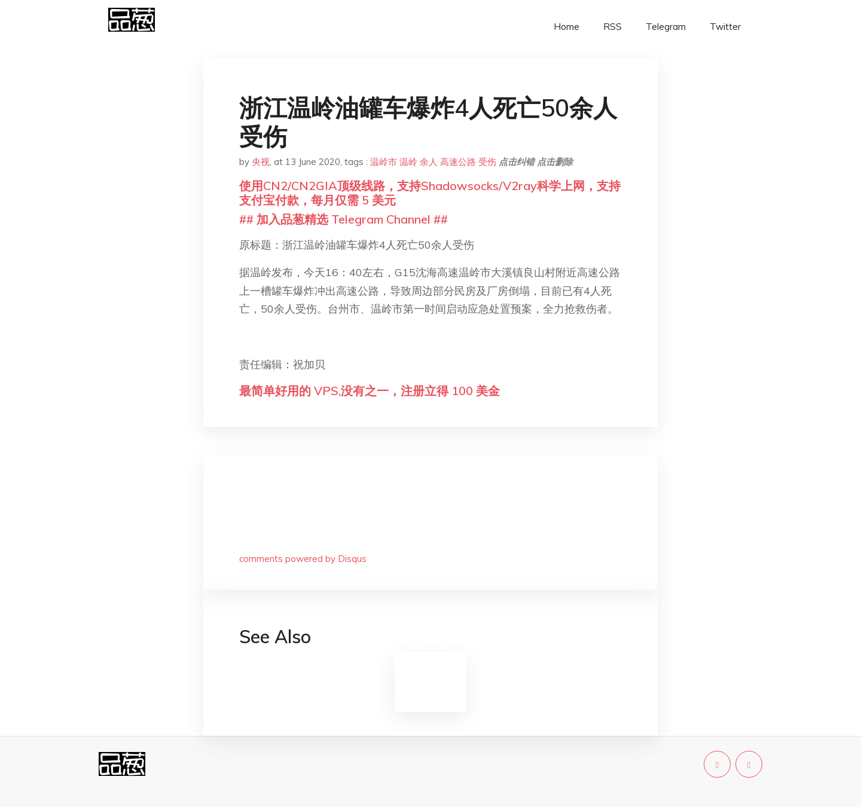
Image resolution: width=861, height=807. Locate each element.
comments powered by (303, 558)
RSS (612, 26)
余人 (429, 161)
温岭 (408, 161)
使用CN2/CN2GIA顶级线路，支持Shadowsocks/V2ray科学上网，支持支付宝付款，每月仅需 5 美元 (430, 192)
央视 (261, 161)
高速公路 (458, 161)
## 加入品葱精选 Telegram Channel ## (343, 219)
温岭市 (383, 161)
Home (566, 26)
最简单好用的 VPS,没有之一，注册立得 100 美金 (369, 390)
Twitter (725, 26)
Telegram (666, 26)
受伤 (487, 161)
